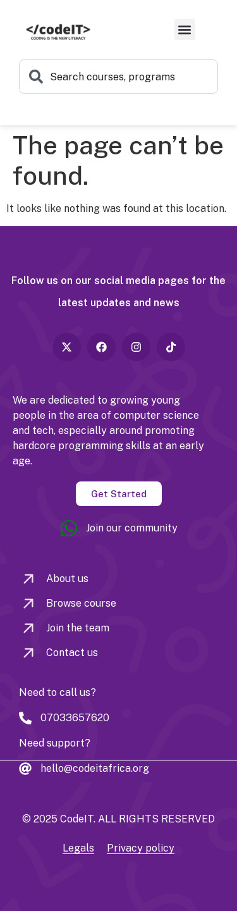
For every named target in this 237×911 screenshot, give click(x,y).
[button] (184, 29)
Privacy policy (140, 848)
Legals (78, 848)
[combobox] (118, 76)
